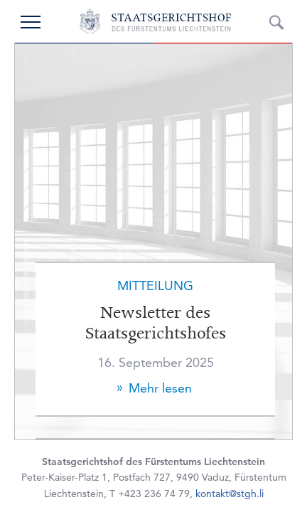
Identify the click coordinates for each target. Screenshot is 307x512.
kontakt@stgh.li (229, 493)
